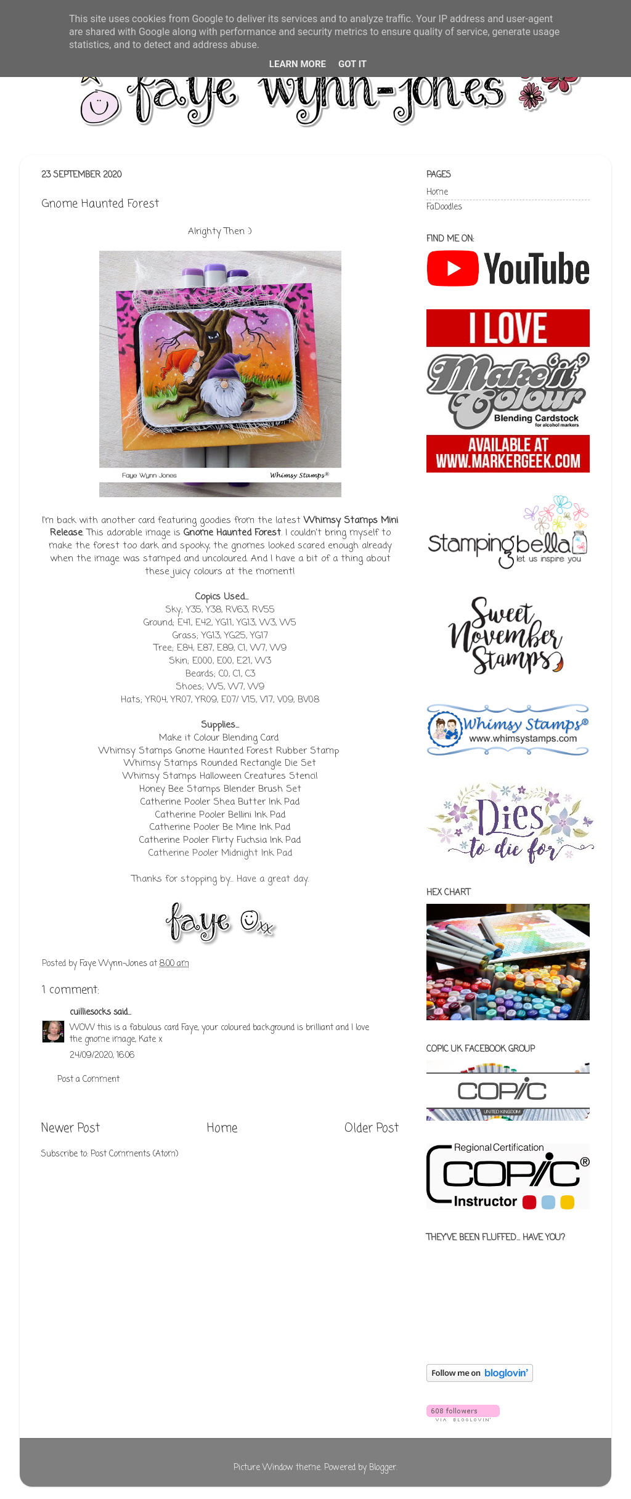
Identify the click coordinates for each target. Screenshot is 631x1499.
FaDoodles (444, 207)
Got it (352, 64)
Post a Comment (88, 1079)
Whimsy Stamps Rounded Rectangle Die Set (220, 763)
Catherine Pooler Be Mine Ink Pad (220, 827)
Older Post (371, 1128)
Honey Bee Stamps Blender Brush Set (220, 789)
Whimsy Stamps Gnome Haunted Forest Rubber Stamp (220, 751)
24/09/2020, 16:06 (102, 1055)
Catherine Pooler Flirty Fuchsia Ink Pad (220, 840)
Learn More (297, 64)
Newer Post (70, 1128)
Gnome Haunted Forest (232, 533)
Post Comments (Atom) (134, 1154)
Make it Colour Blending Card (219, 738)
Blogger (382, 1467)
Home (222, 1128)
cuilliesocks (90, 1012)
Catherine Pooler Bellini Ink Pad (220, 815)
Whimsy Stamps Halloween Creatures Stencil (220, 776)
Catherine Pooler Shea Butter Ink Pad (219, 802)
